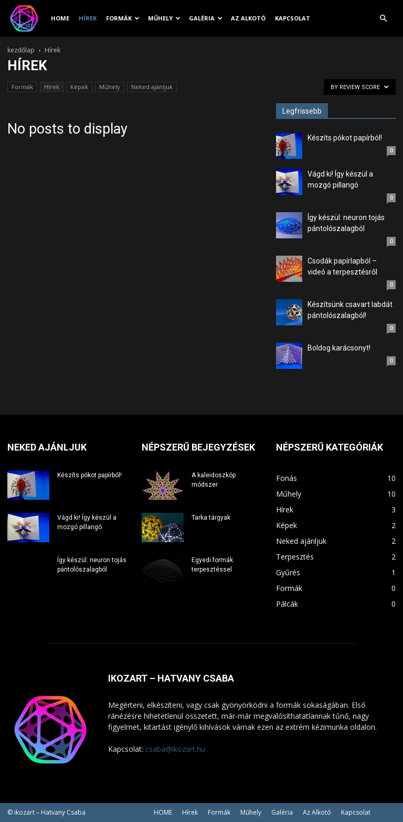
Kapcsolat (292, 18)
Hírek (88, 18)
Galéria (205, 18)
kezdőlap (21, 50)
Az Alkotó (248, 18)
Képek (79, 87)
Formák (123, 18)
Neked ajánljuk (152, 87)
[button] (383, 19)
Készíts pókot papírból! (344, 138)
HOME (60, 18)
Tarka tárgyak (211, 517)
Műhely (164, 18)
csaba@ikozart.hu (175, 749)
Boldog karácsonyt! (338, 348)
